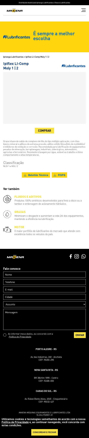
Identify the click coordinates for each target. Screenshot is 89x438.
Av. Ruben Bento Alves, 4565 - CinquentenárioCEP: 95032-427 (46, 400)
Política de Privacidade (20, 336)
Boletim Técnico (36, 175)
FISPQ (59, 175)
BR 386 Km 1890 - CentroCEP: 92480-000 (46, 379)
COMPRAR (44, 130)
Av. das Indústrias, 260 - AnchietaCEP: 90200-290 (46, 358)
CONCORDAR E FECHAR (44, 432)
